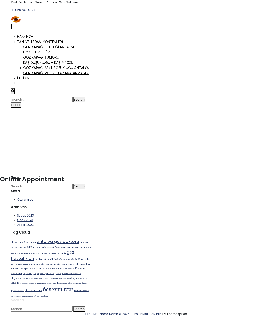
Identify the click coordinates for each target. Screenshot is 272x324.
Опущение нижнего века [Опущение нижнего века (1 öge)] (60, 278)
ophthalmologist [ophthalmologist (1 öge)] (32, 268)
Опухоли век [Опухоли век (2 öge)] (18, 278)
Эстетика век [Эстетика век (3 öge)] (33, 290)
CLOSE (16, 105)
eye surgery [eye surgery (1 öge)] (35, 253)
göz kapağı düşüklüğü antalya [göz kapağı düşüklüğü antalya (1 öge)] (74, 259)
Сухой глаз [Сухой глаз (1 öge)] (51, 282)
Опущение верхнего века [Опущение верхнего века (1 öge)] (37, 278)
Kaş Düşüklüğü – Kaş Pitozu (48, 62)
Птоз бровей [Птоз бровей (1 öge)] (22, 282)
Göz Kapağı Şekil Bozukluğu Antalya (56, 67)
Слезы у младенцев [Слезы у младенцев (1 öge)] (37, 282)
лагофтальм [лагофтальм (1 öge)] (16, 296)
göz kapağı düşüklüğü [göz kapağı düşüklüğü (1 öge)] (46, 259)
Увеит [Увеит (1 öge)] (84, 282)
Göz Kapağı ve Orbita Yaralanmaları (56, 73)
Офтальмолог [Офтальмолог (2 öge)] (79, 278)
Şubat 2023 (25, 215)
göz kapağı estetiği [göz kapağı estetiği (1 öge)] (20, 264)
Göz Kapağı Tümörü (41, 57)
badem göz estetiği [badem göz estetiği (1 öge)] (44, 247)
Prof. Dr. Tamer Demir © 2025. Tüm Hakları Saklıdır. (123, 314)
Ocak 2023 (25, 220)
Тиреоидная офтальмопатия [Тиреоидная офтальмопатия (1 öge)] (69, 282)
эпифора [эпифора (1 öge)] (44, 296)
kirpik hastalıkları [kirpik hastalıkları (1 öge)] (82, 264)
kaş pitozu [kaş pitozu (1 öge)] (66, 264)
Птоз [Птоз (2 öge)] (13, 283)
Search (79, 99)
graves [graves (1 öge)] (45, 253)
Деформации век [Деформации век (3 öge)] (42, 273)
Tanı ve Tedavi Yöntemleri (40, 41)
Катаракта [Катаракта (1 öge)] (66, 273)
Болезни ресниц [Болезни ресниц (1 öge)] (67, 268)
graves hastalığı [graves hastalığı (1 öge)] (57, 253)
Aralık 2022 (25, 225)
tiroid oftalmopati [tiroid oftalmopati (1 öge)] (51, 268)
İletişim (23, 78)
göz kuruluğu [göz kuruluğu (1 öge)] (38, 264)
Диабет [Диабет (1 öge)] (58, 273)
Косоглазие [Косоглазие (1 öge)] (76, 273)
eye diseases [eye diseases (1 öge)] (21, 253)
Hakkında (25, 36)
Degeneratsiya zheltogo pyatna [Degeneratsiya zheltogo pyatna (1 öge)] (71, 247)
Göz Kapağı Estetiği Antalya (48, 46)
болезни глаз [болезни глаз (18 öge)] (58, 289)
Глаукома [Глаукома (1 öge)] (27, 273)
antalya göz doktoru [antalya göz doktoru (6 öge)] (58, 241)
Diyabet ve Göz (36, 52)
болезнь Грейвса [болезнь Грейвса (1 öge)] (81, 290)
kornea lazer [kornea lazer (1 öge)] (17, 268)
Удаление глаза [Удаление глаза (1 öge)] (17, 290)
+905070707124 (23, 10)
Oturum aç (25, 199)
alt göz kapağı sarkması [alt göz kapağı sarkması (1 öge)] (23, 242)
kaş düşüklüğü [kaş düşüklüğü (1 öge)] (53, 264)
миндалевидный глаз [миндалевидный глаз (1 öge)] (31, 296)
